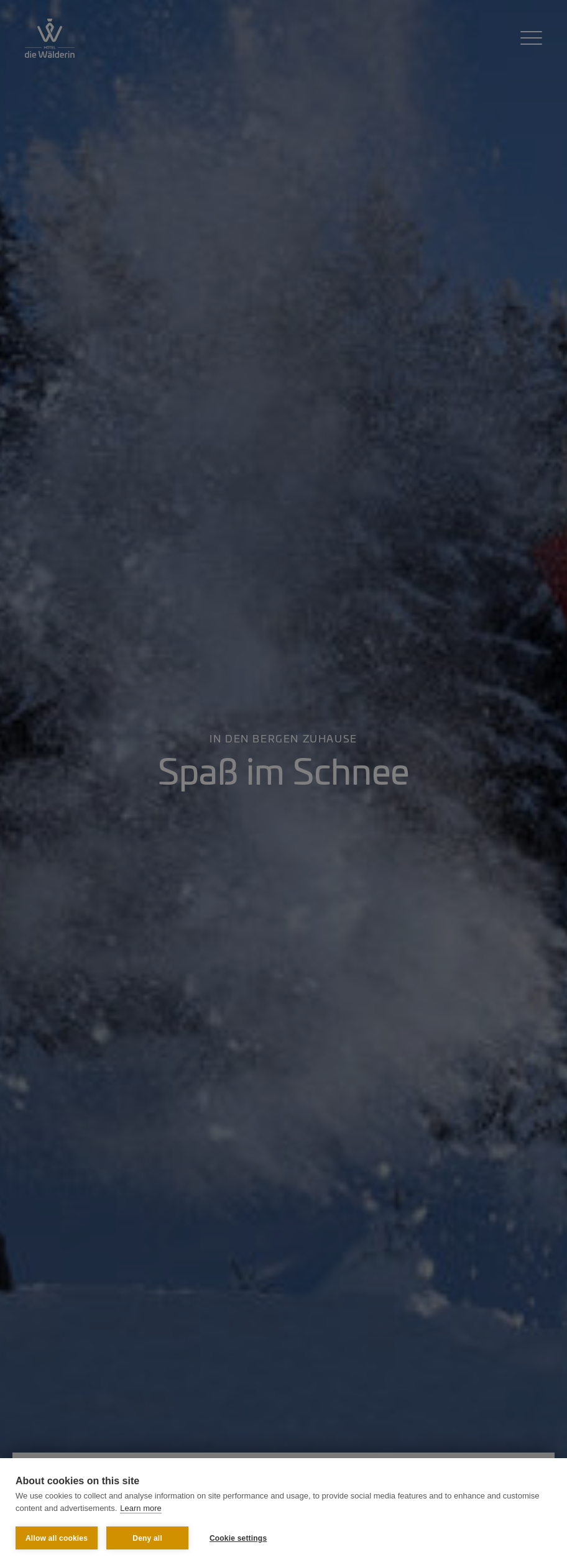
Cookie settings (238, 1538)
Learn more (140, 1508)
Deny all (147, 1538)
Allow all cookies (56, 1538)
